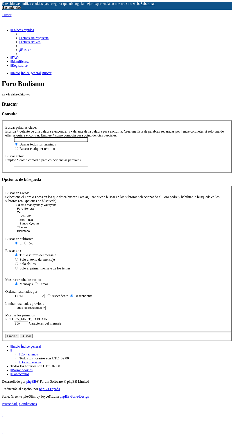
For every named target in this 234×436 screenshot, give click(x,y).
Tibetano (35, 227)
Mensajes (24, 284)
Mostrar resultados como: (23, 280)
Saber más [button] (148, 3)
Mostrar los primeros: (20, 315)
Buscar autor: (14, 156)
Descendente (81, 296)
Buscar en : (13, 251)
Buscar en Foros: (17, 193)
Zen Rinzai (35, 220)
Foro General (35, 209)
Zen (35, 212)
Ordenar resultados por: (21, 291)
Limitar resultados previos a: (25, 303)
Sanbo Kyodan (35, 224)
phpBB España (49, 389)
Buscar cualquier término (35, 149)
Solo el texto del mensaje (35, 259)
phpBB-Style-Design (74, 396)
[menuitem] (34, 38)
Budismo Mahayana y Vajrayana (35, 205)
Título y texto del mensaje (35, 255)
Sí (18, 243)
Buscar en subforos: (19, 239)
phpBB (31, 381)
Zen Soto (35, 216)
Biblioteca (35, 231)
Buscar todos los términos (35, 144)
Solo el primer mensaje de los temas (42, 268)
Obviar (6, 15)
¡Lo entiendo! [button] (11, 7)
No (28, 243)
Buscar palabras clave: (21, 127)
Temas (41, 284)
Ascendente (58, 296)
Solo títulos (25, 264)
